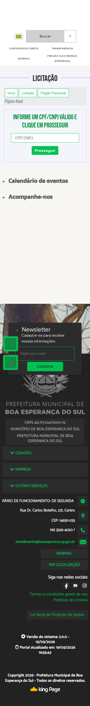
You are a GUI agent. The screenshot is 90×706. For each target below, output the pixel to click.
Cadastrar (45, 366)
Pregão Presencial (53, 92)
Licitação (28, 92)
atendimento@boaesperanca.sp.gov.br (45, 542)
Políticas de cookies (71, 600)
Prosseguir (45, 150)
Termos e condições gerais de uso (59, 594)
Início (11, 92)
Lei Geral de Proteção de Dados (57, 614)
